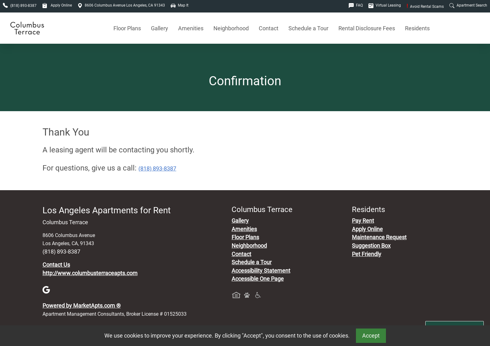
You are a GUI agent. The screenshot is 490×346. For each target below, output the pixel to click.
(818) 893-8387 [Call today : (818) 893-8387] (157, 169)
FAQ (356, 5)
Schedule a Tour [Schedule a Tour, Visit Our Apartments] (308, 28)
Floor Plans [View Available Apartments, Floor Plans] (127, 28)
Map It (179, 5)
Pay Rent (363, 221)
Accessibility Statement (261, 271)
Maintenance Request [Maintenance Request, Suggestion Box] (379, 237)
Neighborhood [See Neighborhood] (231, 28)
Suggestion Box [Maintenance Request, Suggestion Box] (371, 246)
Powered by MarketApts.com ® (81, 306)
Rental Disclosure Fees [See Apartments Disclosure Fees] (366, 28)
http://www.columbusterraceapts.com (90, 273)
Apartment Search (468, 5)
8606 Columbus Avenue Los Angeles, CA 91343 (121, 5)
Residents (417, 28)
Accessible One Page (258, 279)
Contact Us (56, 265)
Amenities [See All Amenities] (190, 28)
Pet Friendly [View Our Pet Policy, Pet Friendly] (366, 254)
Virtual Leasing (384, 5)
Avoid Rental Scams (425, 6)
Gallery (159, 28)
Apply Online (57, 5)
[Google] (46, 289)
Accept (371, 336)
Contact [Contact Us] (268, 28)
